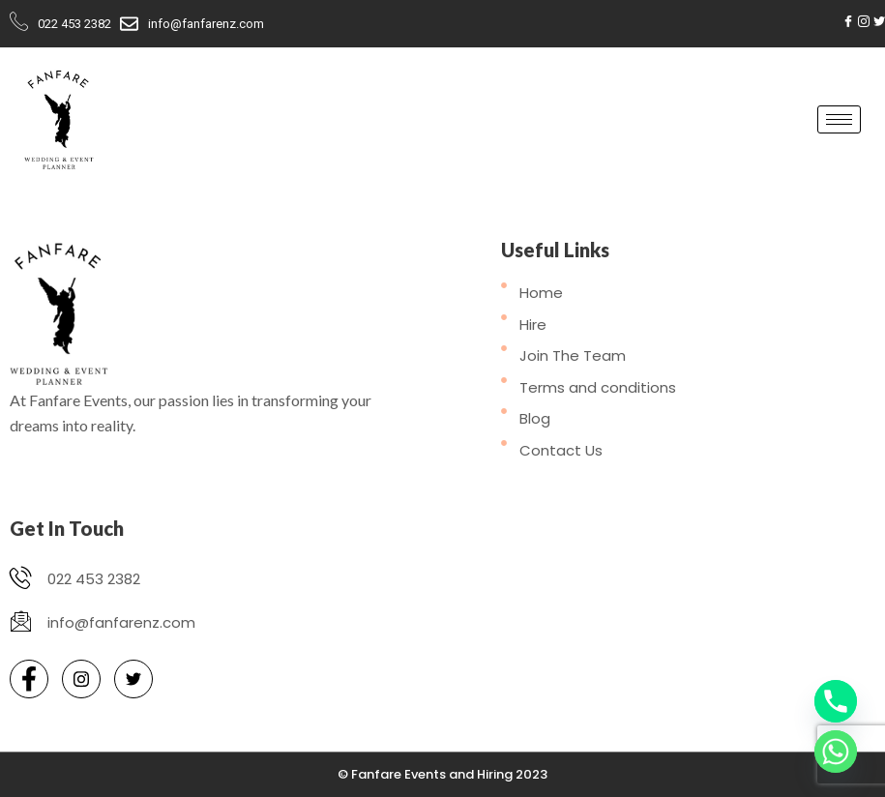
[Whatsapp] (835, 751)
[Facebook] (848, 21)
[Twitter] (879, 21)
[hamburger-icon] (839, 119)
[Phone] (835, 701)
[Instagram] (864, 21)
